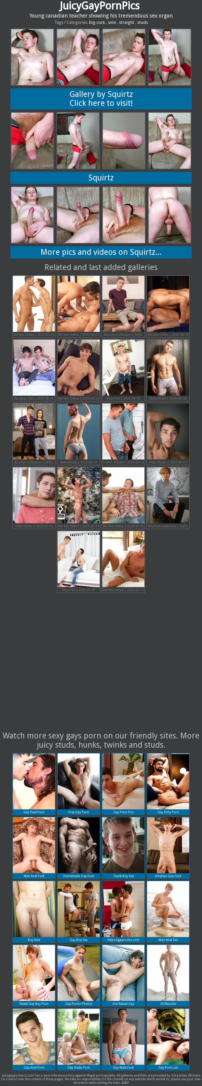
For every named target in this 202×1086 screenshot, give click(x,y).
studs (142, 22)
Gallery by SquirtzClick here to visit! (101, 99)
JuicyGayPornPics (100, 6)
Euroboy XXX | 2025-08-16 (34, 370)
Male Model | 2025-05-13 (79, 434)
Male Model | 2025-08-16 (168, 370)
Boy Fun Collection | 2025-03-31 (168, 498)
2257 (125, 1083)
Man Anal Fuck (34, 847)
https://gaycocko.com (123, 911)
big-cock (97, 22)
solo (112, 22)
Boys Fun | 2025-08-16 (123, 370)
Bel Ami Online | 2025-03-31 (123, 497)
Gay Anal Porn (34, 1039)
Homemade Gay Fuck (79, 847)
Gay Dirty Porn (168, 783)
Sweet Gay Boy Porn (34, 975)
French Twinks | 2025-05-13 (123, 434)
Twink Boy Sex (123, 847)
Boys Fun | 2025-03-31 (79, 561)
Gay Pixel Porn (34, 783)
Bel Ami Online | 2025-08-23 (79, 306)
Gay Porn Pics (123, 783)
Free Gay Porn (79, 783)
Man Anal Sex (168, 911)
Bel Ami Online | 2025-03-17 (123, 561)
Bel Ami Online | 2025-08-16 (168, 306)
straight (126, 22)
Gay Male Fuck (123, 1039)
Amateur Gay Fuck (168, 847)
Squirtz (101, 177)
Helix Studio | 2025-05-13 (168, 434)
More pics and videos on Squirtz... (101, 252)
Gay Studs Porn (79, 1039)
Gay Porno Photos (79, 975)
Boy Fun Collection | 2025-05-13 (34, 434)
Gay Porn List (168, 1039)
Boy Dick (34, 911)
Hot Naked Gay (123, 975)
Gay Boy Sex (79, 911)
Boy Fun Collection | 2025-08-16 (123, 307)
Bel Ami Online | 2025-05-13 (79, 497)
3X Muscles (168, 975)
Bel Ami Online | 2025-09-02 (34, 306)
